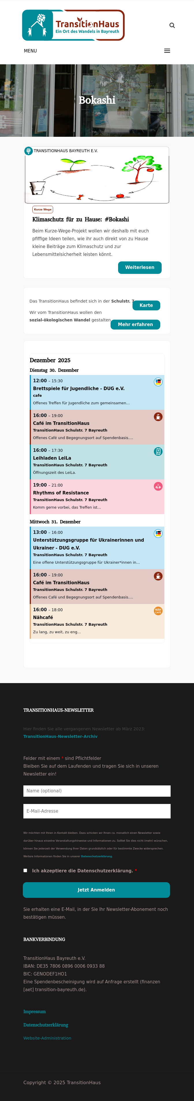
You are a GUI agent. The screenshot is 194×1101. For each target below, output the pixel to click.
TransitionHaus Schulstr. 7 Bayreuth (70, 430)
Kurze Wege (42, 209)
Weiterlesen (139, 267)
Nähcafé (43, 617)
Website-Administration (47, 1038)
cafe (37, 395)
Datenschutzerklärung (96, 856)
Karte (146, 305)
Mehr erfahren (135, 324)
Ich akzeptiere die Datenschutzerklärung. (84, 870)
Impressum (34, 1012)
